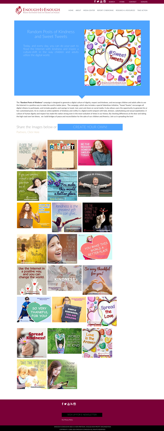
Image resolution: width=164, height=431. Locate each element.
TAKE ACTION (142, 10)
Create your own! (90, 127)
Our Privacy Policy (67, 420)
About (78, 10)
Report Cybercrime (105, 10)
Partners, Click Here (28, 132)
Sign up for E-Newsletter (82, 415)
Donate (144, 2)
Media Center (89, 10)
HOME (70, 10)
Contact (132, 2)
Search (112, 2)
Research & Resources (125, 10)
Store (121, 2)
